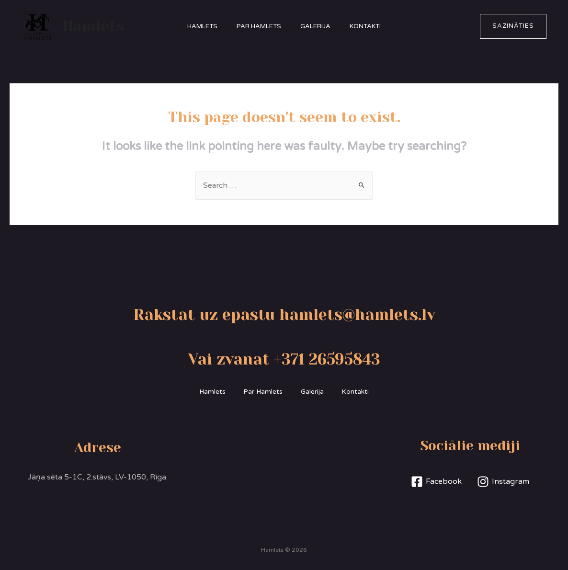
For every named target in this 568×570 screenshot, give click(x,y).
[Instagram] (503, 482)
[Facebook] (436, 482)
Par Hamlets (256, 26)
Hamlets (93, 26)
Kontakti (372, 26)
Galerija (318, 26)
